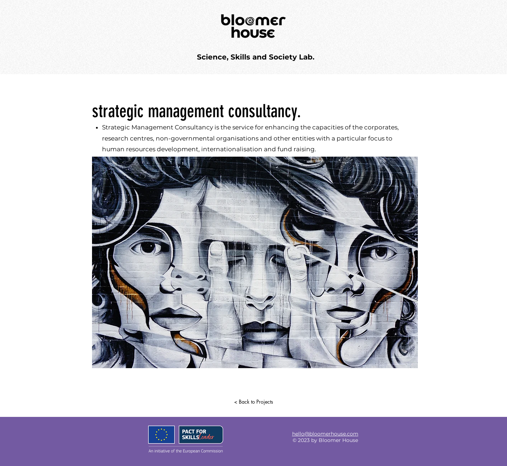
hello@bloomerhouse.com (325, 434)
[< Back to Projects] (253, 402)
